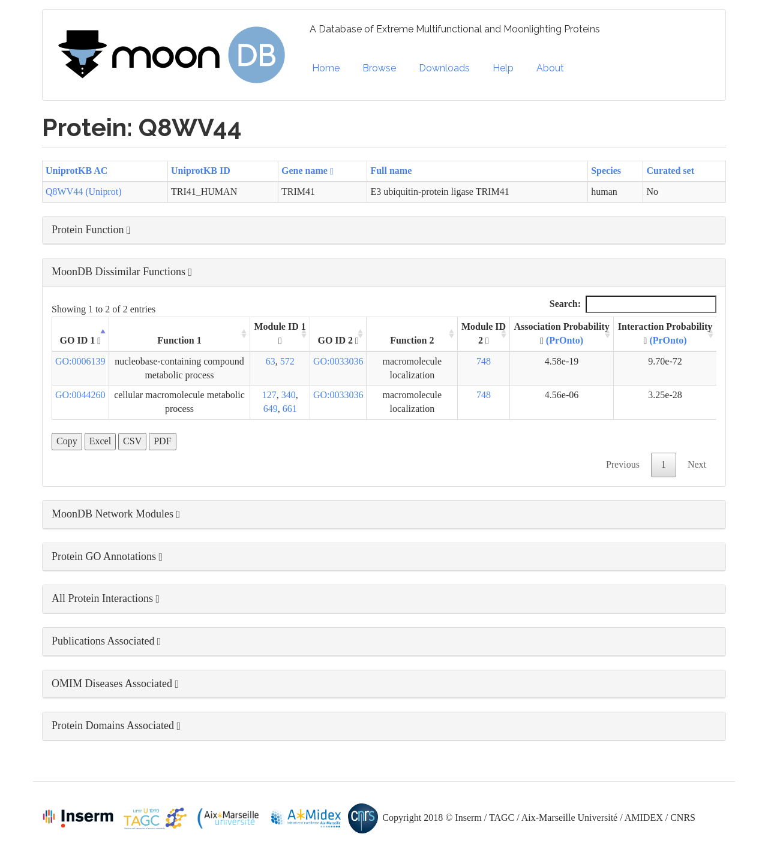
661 (290, 409)
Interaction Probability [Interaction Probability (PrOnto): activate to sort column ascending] (665, 333)
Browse (379, 68)
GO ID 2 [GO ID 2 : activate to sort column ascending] (338, 340)
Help (503, 68)
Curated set (670, 170)
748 (483, 361)
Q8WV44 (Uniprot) (84, 191)
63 (270, 361)
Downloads (444, 68)
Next (697, 464)
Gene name (307, 170)
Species (606, 170)
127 (269, 395)
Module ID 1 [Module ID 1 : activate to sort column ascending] (280, 333)
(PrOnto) (564, 340)
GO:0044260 (80, 395)
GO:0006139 (80, 361)
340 (288, 395)
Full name (391, 170)
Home (326, 68)
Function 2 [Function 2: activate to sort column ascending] (412, 340)
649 (270, 409)
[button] (384, 230)
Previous (623, 464)
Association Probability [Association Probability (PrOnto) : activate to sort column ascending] (561, 333)
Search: (633, 304)
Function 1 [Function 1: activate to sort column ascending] (179, 340)
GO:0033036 (338, 361)
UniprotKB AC (76, 170)
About (550, 68)
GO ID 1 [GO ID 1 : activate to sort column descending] (80, 340)
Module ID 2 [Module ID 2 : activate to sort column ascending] (483, 333)
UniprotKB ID (200, 170)
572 (287, 361)
